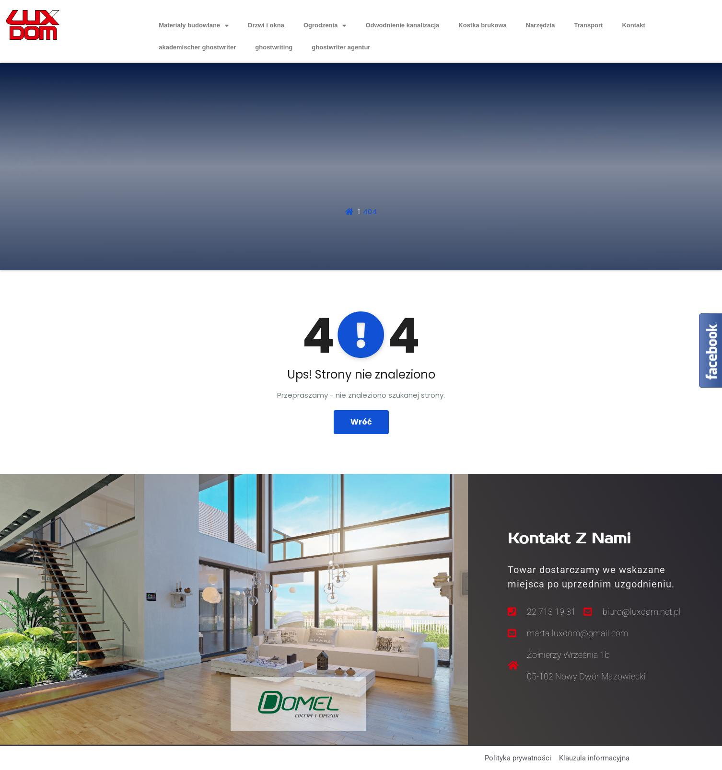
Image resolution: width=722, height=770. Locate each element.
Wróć (361, 421)
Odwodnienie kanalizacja (402, 25)
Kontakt (633, 25)
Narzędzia (540, 25)
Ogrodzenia (325, 26)
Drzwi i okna (266, 25)
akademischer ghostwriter (197, 47)
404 (370, 212)
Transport (588, 25)
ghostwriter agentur (341, 47)
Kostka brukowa (482, 25)
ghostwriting (273, 47)
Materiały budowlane (194, 26)
